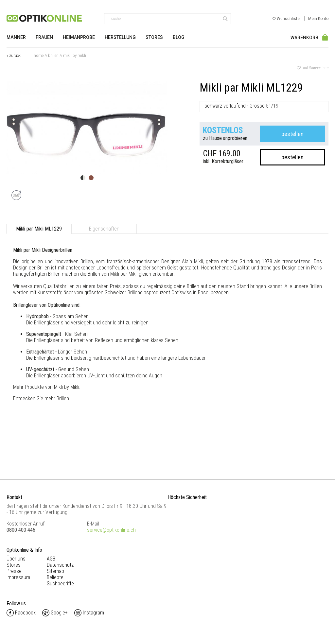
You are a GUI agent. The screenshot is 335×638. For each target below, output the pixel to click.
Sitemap (55, 571)
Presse (14, 571)
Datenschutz (60, 565)
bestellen (292, 133)
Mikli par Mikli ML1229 (39, 229)
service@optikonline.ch (111, 530)
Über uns (16, 559)
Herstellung (120, 37)
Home (39, 55)
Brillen (53, 55)
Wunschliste (287, 18)
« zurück (14, 55)
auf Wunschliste (312, 68)
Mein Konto (318, 18)
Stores (154, 37)
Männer (16, 37)
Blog (179, 37)
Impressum (18, 577)
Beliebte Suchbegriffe (60, 580)
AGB (51, 559)
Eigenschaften (104, 229)
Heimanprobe (79, 37)
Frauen (44, 37)
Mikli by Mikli (74, 55)
